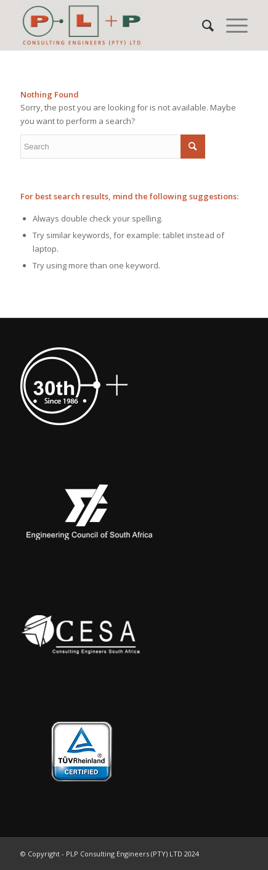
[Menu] (231, 25)
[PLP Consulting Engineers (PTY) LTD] (111, 25)
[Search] (202, 25)
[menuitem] (202, 25)
